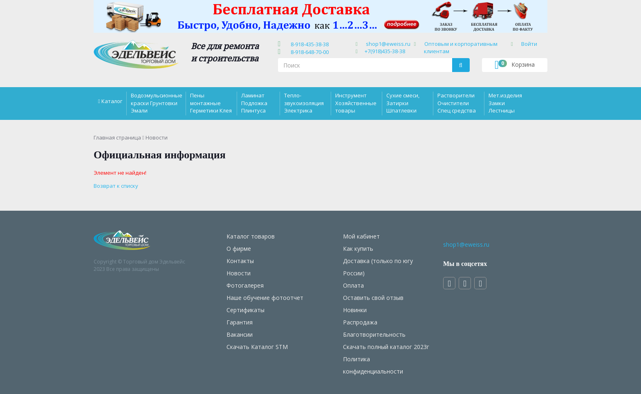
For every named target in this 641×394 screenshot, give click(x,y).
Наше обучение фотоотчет (264, 298)
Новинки (355, 310)
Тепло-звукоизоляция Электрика (304, 103)
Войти (529, 43)
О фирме (238, 248)
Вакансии (239, 334)
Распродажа (360, 322)
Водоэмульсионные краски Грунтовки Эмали (156, 103)
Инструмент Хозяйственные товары (356, 103)
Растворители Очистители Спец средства (456, 103)
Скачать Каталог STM (257, 347)
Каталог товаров (250, 236)
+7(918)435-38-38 (385, 51)
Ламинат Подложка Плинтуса (254, 103)
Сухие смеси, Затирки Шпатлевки (402, 103)
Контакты (240, 261)
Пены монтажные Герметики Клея (211, 103)
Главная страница (117, 137)
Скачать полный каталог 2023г (386, 347)
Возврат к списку (116, 185)
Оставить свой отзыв (373, 298)
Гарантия (239, 322)
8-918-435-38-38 (308, 44)
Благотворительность (374, 334)
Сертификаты (245, 310)
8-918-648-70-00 (308, 52)
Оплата (353, 285)
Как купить (358, 248)
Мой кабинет (361, 236)
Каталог (111, 101)
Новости (238, 273)
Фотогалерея (245, 285)
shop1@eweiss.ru (388, 43)
